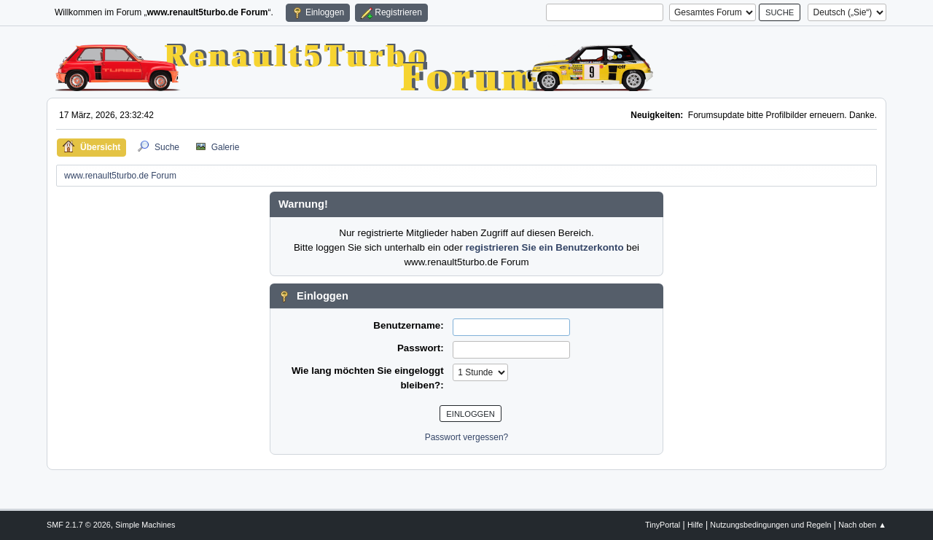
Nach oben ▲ (862, 524)
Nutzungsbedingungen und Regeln (770, 524)
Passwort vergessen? (467, 437)
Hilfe (695, 524)
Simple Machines (145, 524)
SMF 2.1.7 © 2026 (79, 524)
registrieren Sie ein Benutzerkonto (545, 247)
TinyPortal (662, 524)
